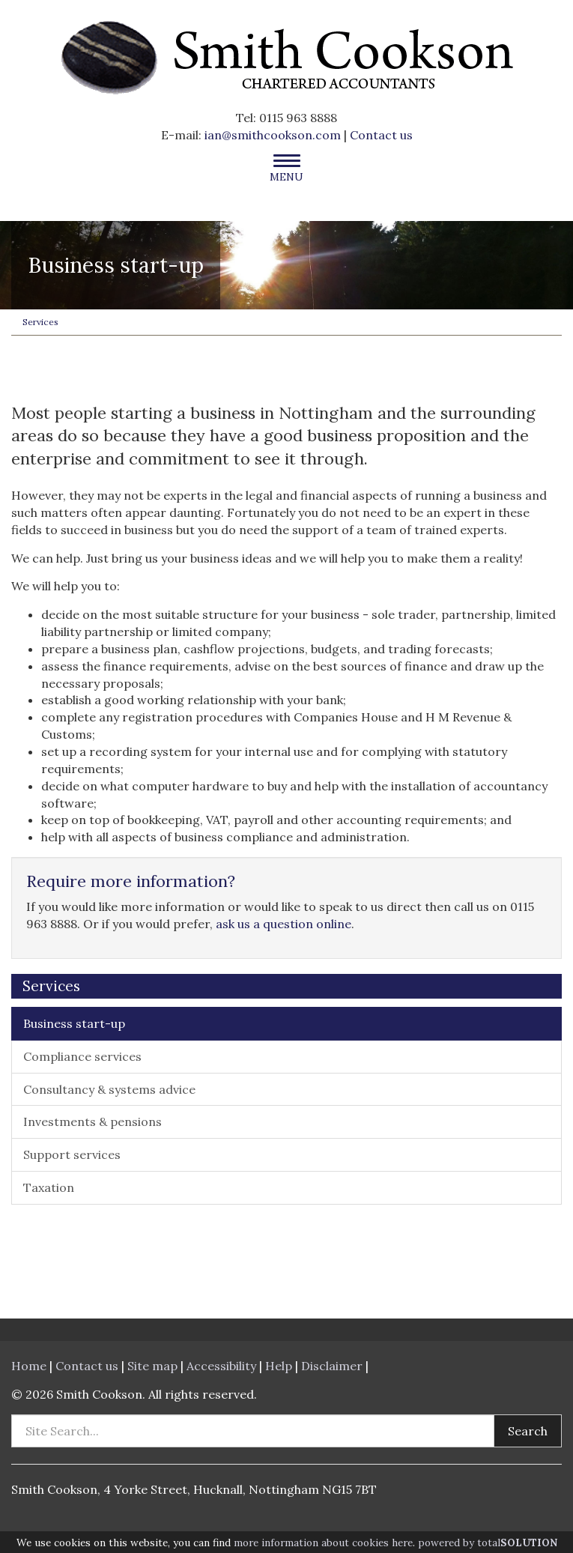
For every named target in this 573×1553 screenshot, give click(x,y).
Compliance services (82, 1056)
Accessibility (221, 1365)
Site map (152, 1365)
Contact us (381, 134)
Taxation (48, 1187)
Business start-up (74, 1023)
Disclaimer (332, 1365)
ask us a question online (283, 923)
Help (278, 1365)
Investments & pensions (92, 1121)
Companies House (346, 716)
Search (528, 1430)
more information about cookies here (323, 1542)
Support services (72, 1154)
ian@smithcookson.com (272, 134)
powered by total (487, 1542)
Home (28, 1365)
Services (40, 321)
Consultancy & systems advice (109, 1089)
